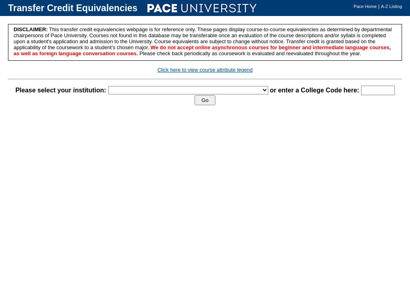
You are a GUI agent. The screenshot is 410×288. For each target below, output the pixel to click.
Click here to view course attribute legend (205, 70)
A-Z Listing (391, 6)
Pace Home (365, 6)
